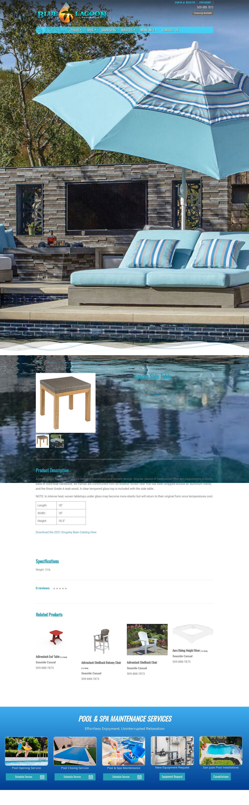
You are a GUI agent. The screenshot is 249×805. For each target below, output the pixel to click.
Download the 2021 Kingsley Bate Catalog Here (66, 532)
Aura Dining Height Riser (190, 650)
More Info (149, 30)
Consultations (221, 777)
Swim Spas (109, 29)
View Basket (204, 2)
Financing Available (203, 13)
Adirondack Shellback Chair (142, 662)
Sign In (177, 2)
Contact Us (170, 29)
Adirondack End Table (51, 656)
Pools (76, 30)
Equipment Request (172, 777)
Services (128, 30)
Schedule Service (23, 777)
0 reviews (155, 394)
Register (189, 2)
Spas (92, 30)
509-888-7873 (206, 7)
